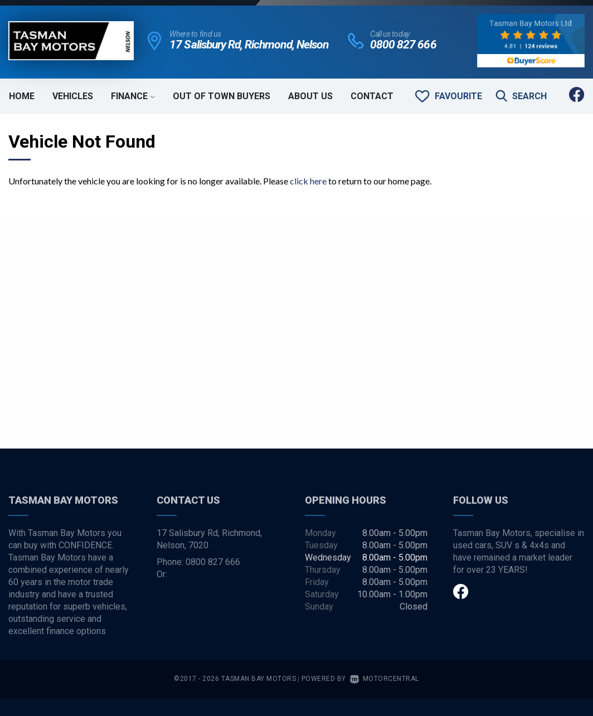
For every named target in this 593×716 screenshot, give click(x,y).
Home (22, 96)
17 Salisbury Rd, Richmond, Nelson (248, 44)
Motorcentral (384, 679)
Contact (372, 96)
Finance (133, 96)
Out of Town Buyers (221, 96)
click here (308, 181)
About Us (310, 96)
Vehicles (72, 96)
